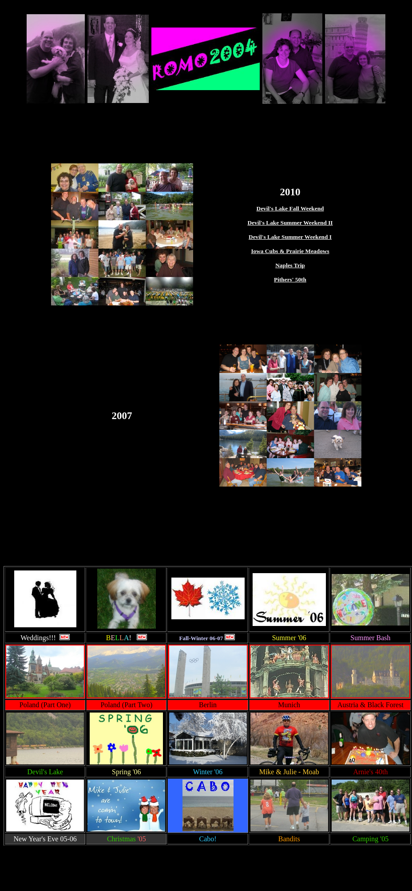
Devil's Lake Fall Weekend (290, 208)
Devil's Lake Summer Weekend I (290, 237)
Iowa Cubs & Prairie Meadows (290, 251)
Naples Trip (290, 265)
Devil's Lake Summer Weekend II (290, 222)
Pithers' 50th (290, 279)
